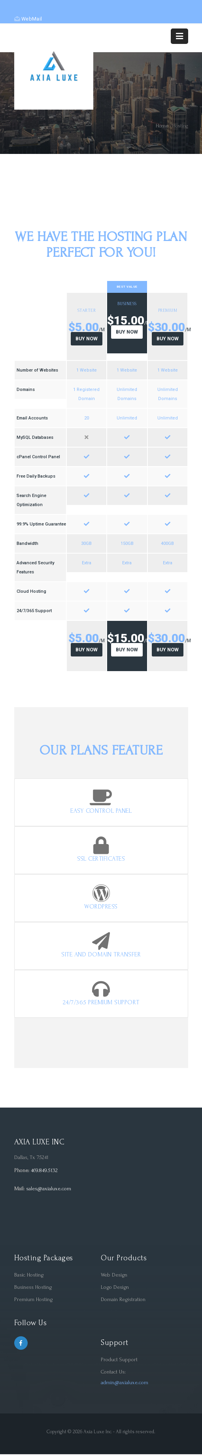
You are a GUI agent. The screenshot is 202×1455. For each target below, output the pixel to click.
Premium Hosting (33, 1300)
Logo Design (115, 1288)
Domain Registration (123, 1300)
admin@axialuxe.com (124, 1383)
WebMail (28, 19)
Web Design (114, 1276)
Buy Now (86, 339)
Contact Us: (113, 1372)
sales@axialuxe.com (48, 1189)
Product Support (119, 1360)
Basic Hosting (28, 1276)
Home (162, 126)
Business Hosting (33, 1288)
